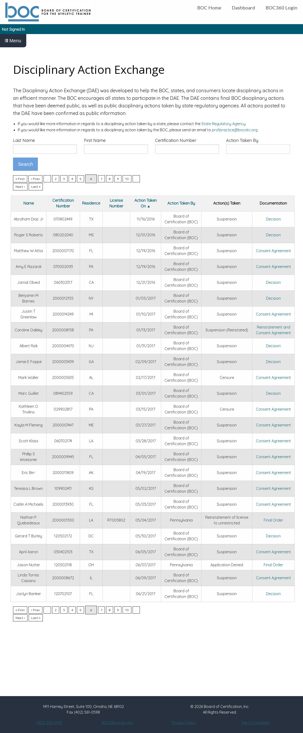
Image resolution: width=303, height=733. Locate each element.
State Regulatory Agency (223, 123)
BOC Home (209, 7)
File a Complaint (256, 722)
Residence (91, 203)
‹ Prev (35, 179)
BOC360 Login (281, 7)
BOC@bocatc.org (117, 722)
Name (28, 203)
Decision (273, 219)
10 (127, 179)
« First (20, 179)
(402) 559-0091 (49, 722)
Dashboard (243, 7)
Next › (20, 186)
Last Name (24, 140)
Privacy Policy (184, 722)
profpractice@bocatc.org (235, 129)
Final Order (273, 520)
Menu (13, 40)
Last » (35, 186)
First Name (95, 140)
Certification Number (175, 140)
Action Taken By (242, 140)
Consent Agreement (273, 250)
